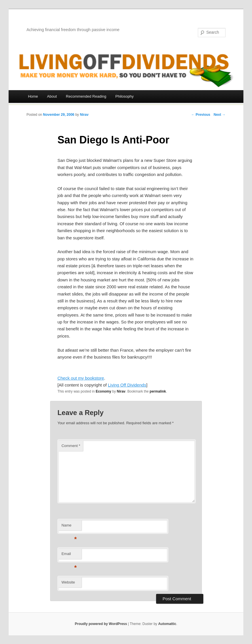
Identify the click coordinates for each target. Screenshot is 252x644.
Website (68, 582)
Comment (70, 446)
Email (69, 555)
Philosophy (124, 96)
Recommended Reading (86, 96)
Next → (220, 115)
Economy (103, 391)
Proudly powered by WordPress (101, 624)
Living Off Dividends (127, 384)
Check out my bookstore (80, 378)
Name (69, 527)
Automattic (167, 624)
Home (33, 96)
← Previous (200, 115)
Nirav (84, 115)
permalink (158, 391)
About (52, 96)
